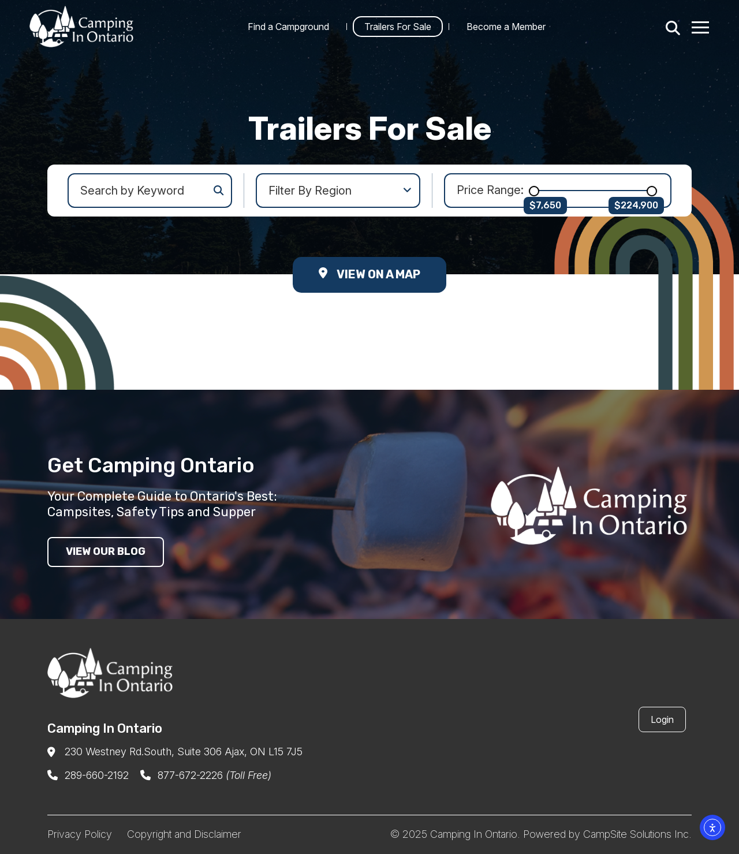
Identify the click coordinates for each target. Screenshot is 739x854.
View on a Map (369, 274)
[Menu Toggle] (701, 26)
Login (662, 719)
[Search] (671, 26)
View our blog (105, 551)
